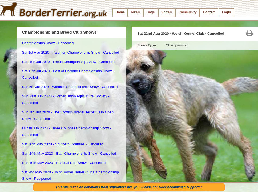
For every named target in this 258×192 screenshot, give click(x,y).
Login (226, 12)
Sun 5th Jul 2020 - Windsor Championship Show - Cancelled (70, 87)
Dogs (151, 12)
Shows (166, 12)
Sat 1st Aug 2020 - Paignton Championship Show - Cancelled (70, 52)
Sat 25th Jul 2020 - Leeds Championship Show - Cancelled (68, 62)
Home (120, 12)
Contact (209, 12)
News (135, 12)
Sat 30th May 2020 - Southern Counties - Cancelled (62, 144)
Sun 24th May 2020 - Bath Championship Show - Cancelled (69, 153)
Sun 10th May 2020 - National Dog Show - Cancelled (64, 163)
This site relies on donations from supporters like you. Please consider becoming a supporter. (129, 187)
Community (188, 12)
